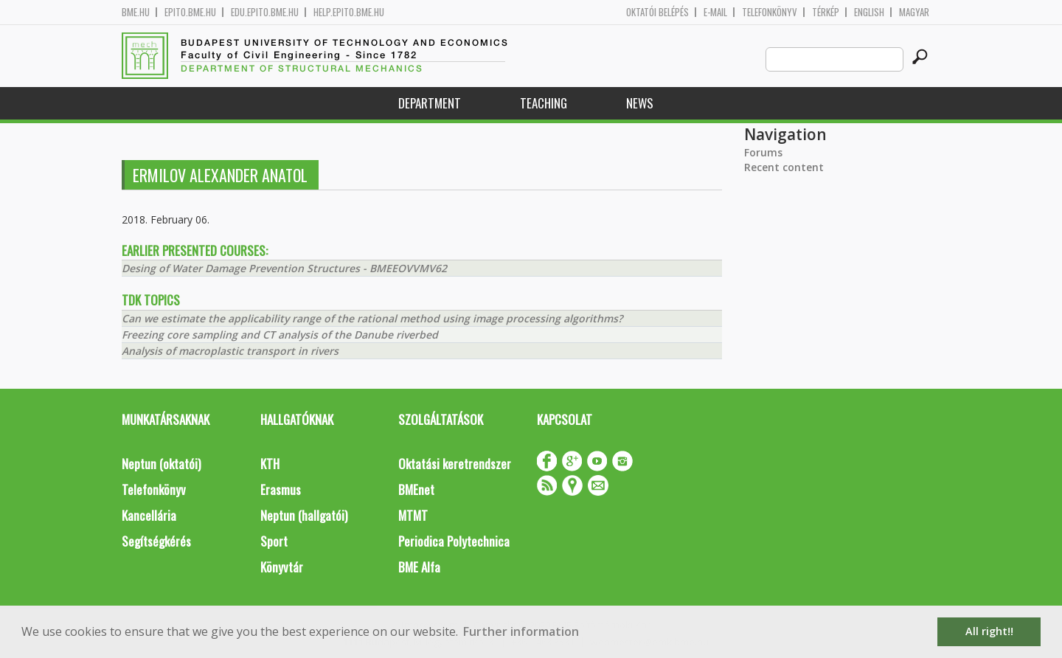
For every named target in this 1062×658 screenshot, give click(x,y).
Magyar (914, 12)
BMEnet (416, 489)
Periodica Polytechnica (454, 541)
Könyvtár (281, 567)
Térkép (825, 12)
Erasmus (280, 489)
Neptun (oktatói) (161, 463)
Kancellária (149, 515)
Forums (763, 152)
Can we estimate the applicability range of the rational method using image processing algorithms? (372, 318)
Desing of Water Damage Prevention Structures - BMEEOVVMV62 (284, 268)
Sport (274, 541)
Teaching (543, 103)
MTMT (413, 515)
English (869, 12)
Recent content (784, 167)
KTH (270, 463)
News (639, 103)
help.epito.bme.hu (348, 12)
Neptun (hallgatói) (303, 515)
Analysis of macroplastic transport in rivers (230, 351)
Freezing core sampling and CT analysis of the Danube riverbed (280, 335)
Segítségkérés (156, 541)
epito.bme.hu (190, 12)
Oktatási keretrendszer (454, 463)
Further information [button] (521, 631)
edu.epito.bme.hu (265, 12)
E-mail (715, 12)
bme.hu (136, 12)
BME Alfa (419, 567)
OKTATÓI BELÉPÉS (657, 12)
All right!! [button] (989, 631)
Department (429, 103)
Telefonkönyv (769, 12)
